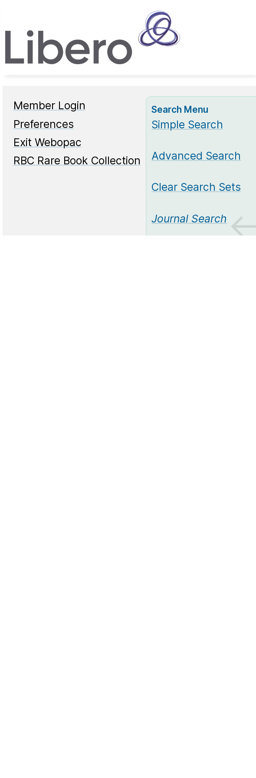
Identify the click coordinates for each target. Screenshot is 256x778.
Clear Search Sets (196, 186)
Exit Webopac (47, 142)
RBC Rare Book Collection (77, 160)
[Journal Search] (189, 218)
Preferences (43, 124)
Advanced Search (196, 155)
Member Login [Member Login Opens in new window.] (49, 105)
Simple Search (187, 124)
